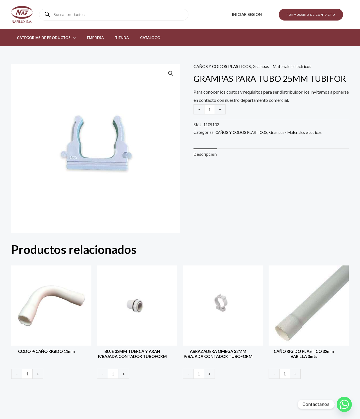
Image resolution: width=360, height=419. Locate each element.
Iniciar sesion (249, 14)
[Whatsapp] (344, 404)
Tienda (112, 37)
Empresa (89, 37)
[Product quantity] (210, 109)
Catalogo (136, 37)
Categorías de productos (44, 37)
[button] (311, 15)
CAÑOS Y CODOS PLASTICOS (224, 66)
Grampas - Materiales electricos (287, 66)
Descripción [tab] (206, 154)
